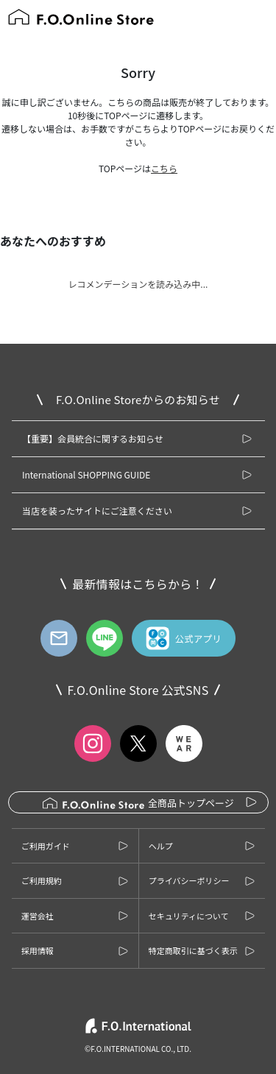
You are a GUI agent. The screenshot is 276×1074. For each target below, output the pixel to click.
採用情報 (37, 950)
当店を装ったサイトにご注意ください (97, 510)
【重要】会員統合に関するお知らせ (92, 438)
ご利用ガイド (45, 846)
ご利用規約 (41, 880)
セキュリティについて (189, 916)
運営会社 (37, 916)
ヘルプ (161, 846)
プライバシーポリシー (189, 880)
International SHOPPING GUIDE (86, 474)
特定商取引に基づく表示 (193, 950)
